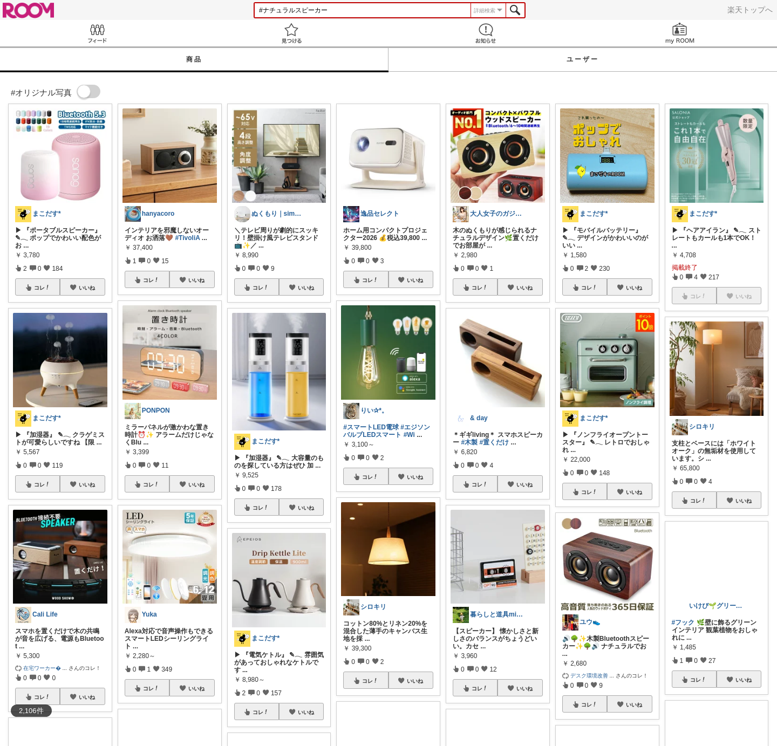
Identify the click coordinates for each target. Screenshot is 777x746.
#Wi (409, 435)
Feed (97, 33)
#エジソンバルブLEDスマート (386, 431)
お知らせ (485, 33)
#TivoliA (187, 238)
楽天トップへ (750, 9)
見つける (291, 33)
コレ (42, 287)
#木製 (469, 442)
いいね (87, 287)
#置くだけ (494, 442)
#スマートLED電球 (371, 427)
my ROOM (680, 33)
